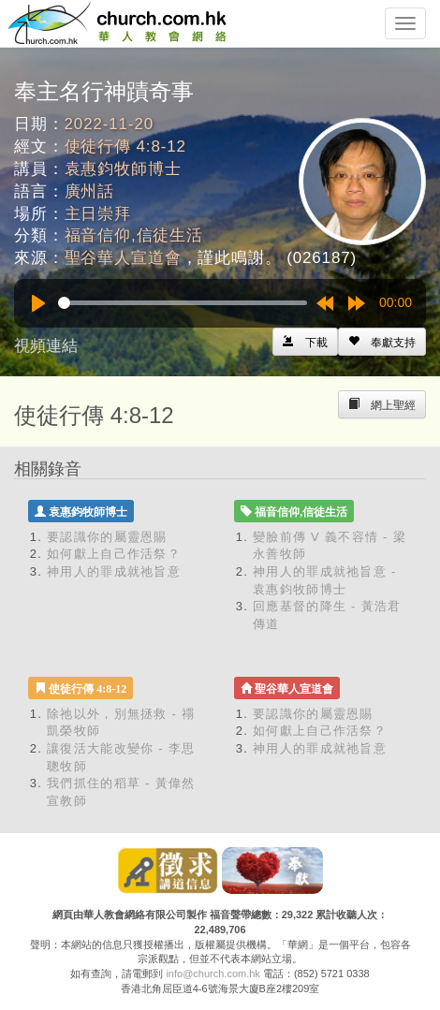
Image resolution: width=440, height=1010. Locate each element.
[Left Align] (382, 342)
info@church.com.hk (212, 973)
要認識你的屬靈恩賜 (107, 537)
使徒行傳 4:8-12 (125, 146)
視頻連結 (46, 346)
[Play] (38, 303)
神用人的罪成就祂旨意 (114, 571)
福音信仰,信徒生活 (134, 235)
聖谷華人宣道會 (123, 258)
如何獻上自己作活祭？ (114, 554)
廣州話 (90, 191)
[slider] (182, 303)
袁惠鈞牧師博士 (123, 169)
